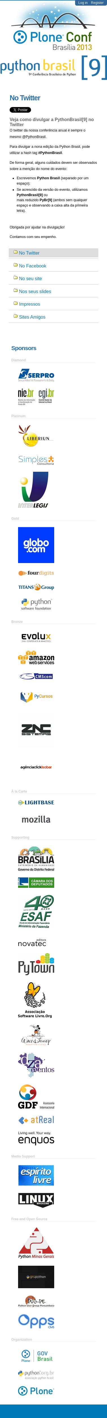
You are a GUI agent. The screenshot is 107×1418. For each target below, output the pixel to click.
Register (97, 3)
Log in (83, 3)
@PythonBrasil (34, 137)
